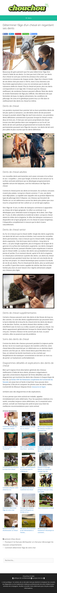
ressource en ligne (39, 387)
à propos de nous (37, 578)
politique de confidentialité (22, 578)
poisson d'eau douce (12, 539)
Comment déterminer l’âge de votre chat (20, 548)
